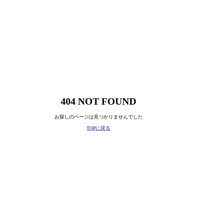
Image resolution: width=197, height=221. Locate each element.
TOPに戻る (99, 128)
